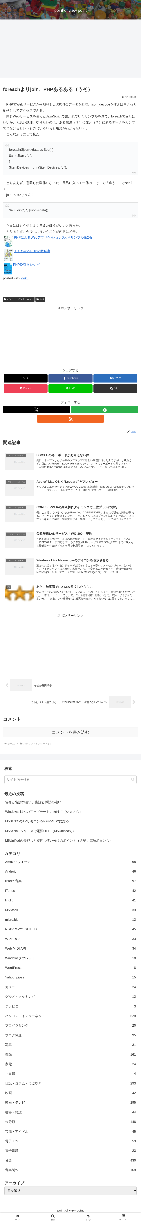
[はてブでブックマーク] (115, 378)
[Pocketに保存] (26, 388)
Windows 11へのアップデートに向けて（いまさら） (44, 812)
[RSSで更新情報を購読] (70, 419)
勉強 (40, 299)
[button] (115, 388)
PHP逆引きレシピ (26, 265)
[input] (70, 780)
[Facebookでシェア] (70, 378)
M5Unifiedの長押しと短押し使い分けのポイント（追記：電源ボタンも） (59, 841)
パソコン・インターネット (18, 299)
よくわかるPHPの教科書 (32, 251)
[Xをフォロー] (36, 409)
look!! (24, 278)
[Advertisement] (70, 49)
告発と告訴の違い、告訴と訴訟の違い (33, 803)
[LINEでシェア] (70, 388)
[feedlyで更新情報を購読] (104, 409)
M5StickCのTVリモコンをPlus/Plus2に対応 (37, 822)
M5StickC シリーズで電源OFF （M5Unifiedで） (40, 832)
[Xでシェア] (26, 378)
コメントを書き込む (70, 733)
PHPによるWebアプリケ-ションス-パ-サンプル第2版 (53, 237)
